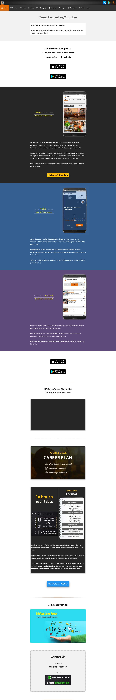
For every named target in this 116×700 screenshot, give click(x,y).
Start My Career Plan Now (58, 584)
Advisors (72, 8)
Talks (30, 8)
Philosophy (41, 8)
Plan (22, 8)
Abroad (13, 8)
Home (4, 8)
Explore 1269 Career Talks (58, 175)
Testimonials (84, 8)
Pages (62, 8)
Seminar (52, 8)
